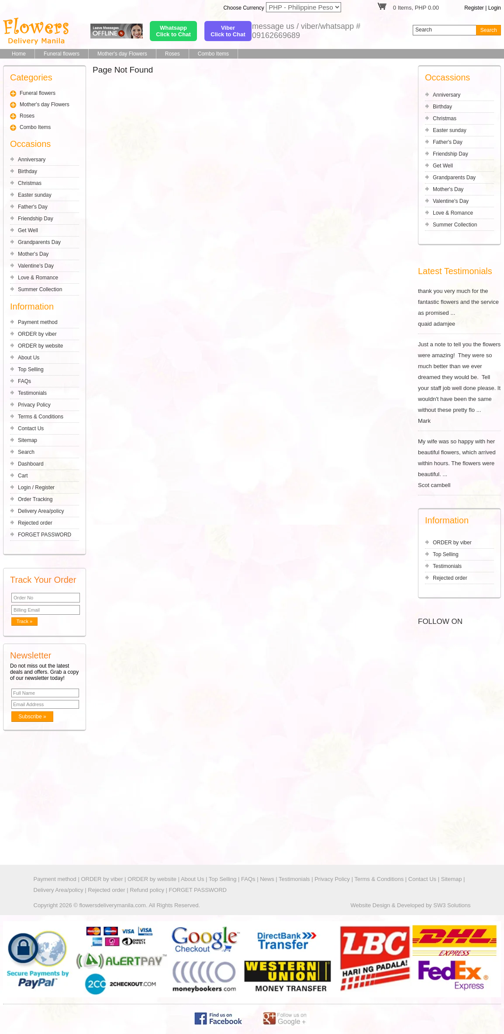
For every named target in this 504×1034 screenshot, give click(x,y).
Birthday (27, 171)
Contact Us (31, 428)
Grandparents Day (39, 242)
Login (494, 8)
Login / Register (36, 487)
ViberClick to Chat (228, 31)
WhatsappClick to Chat (173, 31)
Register (474, 8)
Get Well (28, 230)
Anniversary (31, 160)
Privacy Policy (34, 405)
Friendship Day (35, 219)
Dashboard (31, 464)
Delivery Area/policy (41, 511)
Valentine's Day (36, 266)
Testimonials (32, 393)
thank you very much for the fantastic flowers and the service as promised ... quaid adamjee (459, 307)
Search (26, 452)
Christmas (29, 183)
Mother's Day (33, 254)
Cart (23, 476)
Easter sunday (35, 195)
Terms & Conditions (40, 417)
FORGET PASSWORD (44, 535)
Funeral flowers (61, 54)
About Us (28, 358)
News (267, 879)
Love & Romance (38, 278)
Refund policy (147, 890)
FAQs (24, 381)
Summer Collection (40, 289)
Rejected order (35, 523)
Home (19, 54)
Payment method (38, 322)
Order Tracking (35, 499)
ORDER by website (40, 346)
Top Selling (31, 369)
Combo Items (213, 54)
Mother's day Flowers (122, 54)
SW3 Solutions (451, 905)
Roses (172, 54)
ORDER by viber (37, 334)
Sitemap (27, 440)
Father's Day (33, 207)
